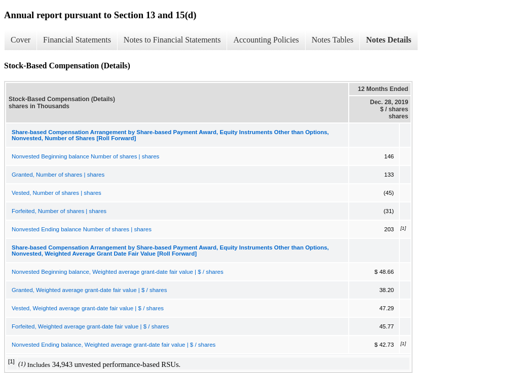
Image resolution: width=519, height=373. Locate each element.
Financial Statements (77, 39)
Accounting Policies (266, 39)
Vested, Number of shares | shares (56, 193)
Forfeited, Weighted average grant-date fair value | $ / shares (90, 326)
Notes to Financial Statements (172, 39)
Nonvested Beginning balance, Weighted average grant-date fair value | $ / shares (118, 272)
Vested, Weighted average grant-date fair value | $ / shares (88, 308)
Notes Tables (333, 39)
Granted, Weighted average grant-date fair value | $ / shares (89, 290)
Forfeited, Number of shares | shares (59, 211)
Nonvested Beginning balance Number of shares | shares (85, 156)
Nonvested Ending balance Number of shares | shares (82, 229)
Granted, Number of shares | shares (58, 175)
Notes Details (388, 39)
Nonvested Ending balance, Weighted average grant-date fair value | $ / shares (113, 345)
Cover (20, 39)
